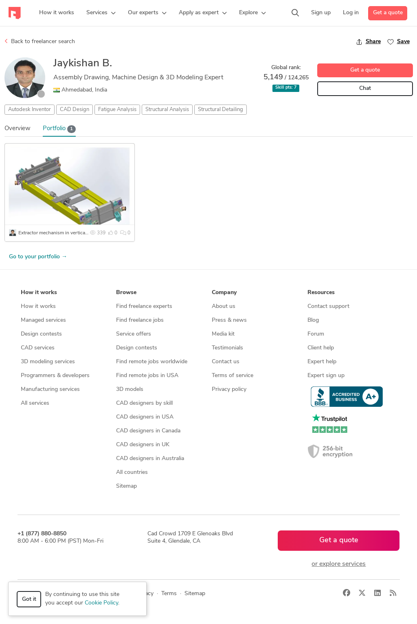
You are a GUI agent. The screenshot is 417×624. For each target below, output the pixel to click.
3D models (129, 389)
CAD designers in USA (144, 417)
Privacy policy (229, 389)
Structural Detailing (220, 109)
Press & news (229, 320)
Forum (315, 334)
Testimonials (227, 348)
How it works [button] (39, 293)
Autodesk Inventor (29, 109)
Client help (320, 348)
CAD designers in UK (142, 445)
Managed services (43, 320)
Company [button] (224, 293)
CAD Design (74, 109)
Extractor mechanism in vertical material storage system (78, 233)
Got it (29, 599)
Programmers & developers (55, 376)
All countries (132, 472)
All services (35, 403)
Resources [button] (321, 293)
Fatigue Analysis (117, 109)
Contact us (225, 362)
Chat (365, 88)
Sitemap (126, 486)
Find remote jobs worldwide (151, 362)
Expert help (321, 362)
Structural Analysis (167, 109)
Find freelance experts (144, 306)
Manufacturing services (50, 389)
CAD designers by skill (144, 403)
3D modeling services (48, 362)
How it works (38, 306)
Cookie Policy (101, 603)
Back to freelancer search (39, 41)
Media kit (223, 334)
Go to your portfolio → (38, 257)
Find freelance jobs (140, 320)
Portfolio (59, 129)
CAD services (38, 348)
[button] (101, 13)
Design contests (41, 334)
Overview (17, 129)
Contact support (328, 306)
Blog (313, 320)
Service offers (133, 334)
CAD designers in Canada (148, 431)
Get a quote (388, 13)
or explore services (339, 564)
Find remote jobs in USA (147, 376)
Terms (169, 594)
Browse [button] (126, 293)
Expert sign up (326, 376)
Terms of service (232, 376)
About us (223, 306)
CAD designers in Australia (150, 459)
